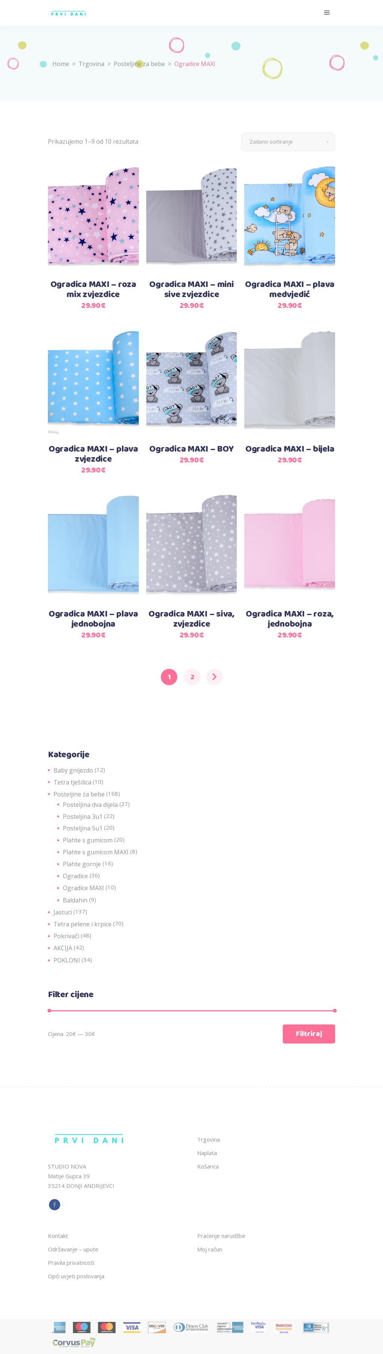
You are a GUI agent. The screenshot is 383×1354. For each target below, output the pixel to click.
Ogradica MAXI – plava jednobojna (93, 619)
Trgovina (91, 64)
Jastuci (62, 912)
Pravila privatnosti (71, 1262)
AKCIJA (62, 948)
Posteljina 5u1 (82, 828)
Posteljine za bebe (139, 64)
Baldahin (75, 900)
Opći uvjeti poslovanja (76, 1276)
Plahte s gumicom (88, 840)
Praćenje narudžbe (221, 1235)
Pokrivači (66, 936)
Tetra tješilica (72, 782)
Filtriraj (309, 1034)
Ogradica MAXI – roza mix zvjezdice (93, 290)
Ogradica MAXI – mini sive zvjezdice (191, 290)
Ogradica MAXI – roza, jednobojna (290, 619)
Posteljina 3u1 (82, 816)
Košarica (208, 1166)
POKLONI (66, 960)
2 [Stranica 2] (192, 677)
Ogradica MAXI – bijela (289, 449)
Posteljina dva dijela (90, 805)
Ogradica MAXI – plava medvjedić (289, 290)
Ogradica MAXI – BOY (191, 449)
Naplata (207, 1153)
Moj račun (209, 1249)
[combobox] (288, 141)
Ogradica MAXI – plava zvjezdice (93, 454)
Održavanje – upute (73, 1249)
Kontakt (58, 1235)
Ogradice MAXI (83, 888)
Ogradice (75, 876)
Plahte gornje (82, 864)
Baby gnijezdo (73, 770)
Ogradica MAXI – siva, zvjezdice (191, 619)
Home (60, 64)
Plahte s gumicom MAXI (96, 852)
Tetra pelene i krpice (82, 924)
